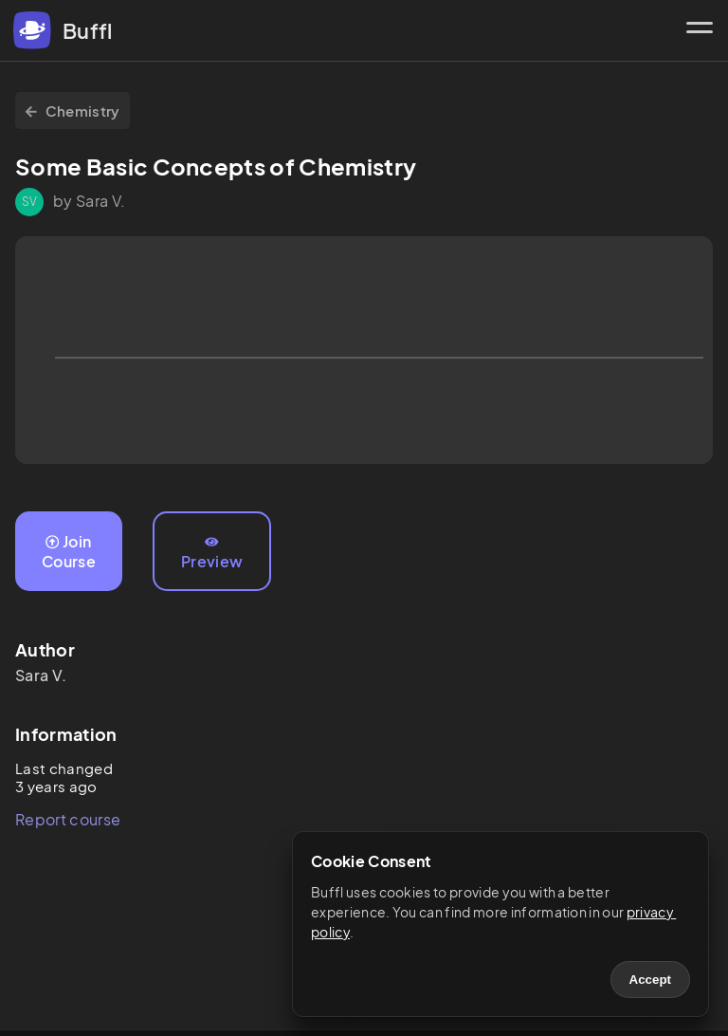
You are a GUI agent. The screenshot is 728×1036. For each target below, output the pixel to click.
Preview (212, 553)
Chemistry (72, 111)
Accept (650, 979)
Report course (67, 819)
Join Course (69, 551)
